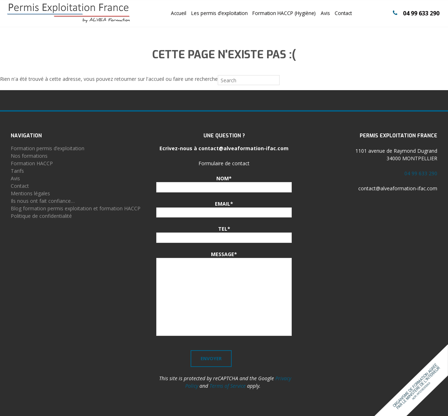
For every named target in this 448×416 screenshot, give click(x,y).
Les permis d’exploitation (219, 13)
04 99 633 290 (421, 13)
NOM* (224, 178)
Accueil (178, 13)
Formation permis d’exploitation (47, 148)
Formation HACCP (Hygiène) (284, 13)
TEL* (224, 228)
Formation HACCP (32, 163)
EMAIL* (224, 203)
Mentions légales (30, 193)
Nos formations (29, 155)
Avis (325, 13)
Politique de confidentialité (41, 215)
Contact (343, 13)
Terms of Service (228, 385)
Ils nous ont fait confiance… (43, 200)
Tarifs (17, 170)
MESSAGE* (224, 254)
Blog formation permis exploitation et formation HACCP (76, 208)
